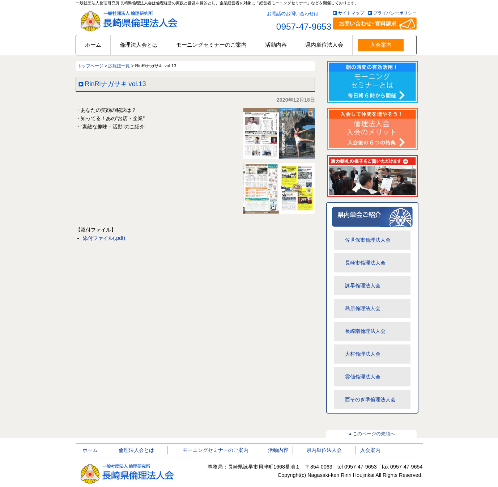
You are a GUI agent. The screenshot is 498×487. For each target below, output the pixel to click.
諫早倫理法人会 (362, 285)
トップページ (90, 65)
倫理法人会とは (139, 45)
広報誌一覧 (119, 65)
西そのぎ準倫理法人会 (370, 399)
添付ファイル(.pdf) (104, 238)
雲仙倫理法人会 (362, 377)
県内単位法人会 (324, 45)
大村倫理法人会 (362, 354)
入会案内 (381, 45)
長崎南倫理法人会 (365, 331)
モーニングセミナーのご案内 (211, 45)
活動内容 (276, 45)
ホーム (93, 45)
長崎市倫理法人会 (365, 263)
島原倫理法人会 (362, 308)
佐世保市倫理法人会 (368, 240)
